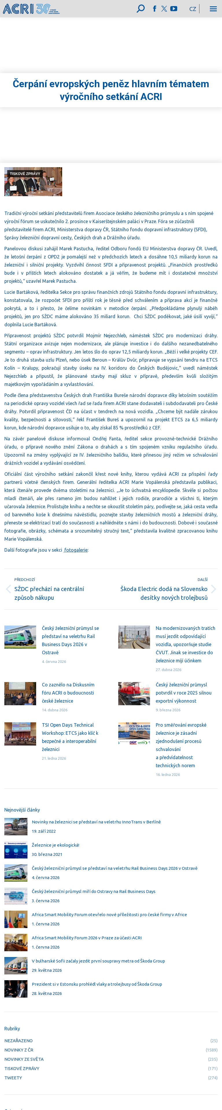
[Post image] (20, 637)
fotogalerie (75, 550)
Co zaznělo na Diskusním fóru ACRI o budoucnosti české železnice (68, 692)
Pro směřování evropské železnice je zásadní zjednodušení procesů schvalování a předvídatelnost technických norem (181, 745)
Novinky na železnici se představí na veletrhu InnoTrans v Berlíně (96, 821)
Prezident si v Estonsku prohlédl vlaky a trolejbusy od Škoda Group (97, 984)
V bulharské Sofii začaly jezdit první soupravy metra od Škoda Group (98, 960)
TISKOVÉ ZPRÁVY (25, 174)
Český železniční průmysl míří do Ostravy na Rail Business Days (94, 891)
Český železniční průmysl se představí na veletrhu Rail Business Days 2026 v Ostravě (70, 640)
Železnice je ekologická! (55, 845)
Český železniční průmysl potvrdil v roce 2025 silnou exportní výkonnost (184, 692)
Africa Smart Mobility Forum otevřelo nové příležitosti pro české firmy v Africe (109, 914)
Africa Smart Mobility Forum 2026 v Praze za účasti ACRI (87, 937)
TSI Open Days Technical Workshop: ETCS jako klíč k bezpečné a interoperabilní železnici (70, 737)
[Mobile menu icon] (213, 8)
